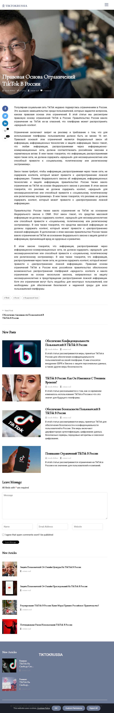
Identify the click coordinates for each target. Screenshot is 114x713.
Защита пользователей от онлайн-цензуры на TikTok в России (50, 567)
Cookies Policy (43, 708)
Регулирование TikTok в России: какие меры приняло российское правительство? (59, 605)
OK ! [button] (56, 708)
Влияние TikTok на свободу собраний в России (24, 682)
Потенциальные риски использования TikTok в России (46, 624)
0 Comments (47, 91)
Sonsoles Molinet (10, 91)
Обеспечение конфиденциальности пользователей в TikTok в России (67, 343)
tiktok (7, 298)
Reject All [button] (94, 708)
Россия (17, 298)
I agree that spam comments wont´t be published (29, 534)
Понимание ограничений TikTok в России (71, 453)
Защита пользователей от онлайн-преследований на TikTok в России (53, 586)
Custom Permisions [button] (73, 708)
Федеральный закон (31, 298)
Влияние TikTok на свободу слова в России (26, 664)
